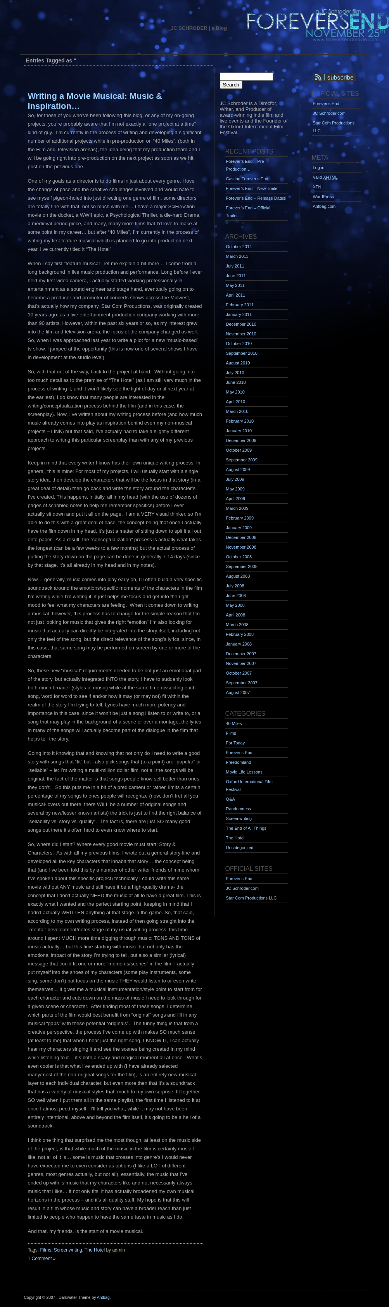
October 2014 (239, 246)
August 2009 (238, 469)
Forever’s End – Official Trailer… (248, 211)
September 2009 (242, 460)
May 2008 (235, 605)
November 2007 (241, 663)
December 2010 (241, 324)
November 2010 (241, 333)
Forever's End (239, 752)
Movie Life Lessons (244, 772)
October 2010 (239, 343)
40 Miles (234, 723)
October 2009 (239, 450)
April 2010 (236, 401)
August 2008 (238, 576)
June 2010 (236, 382)
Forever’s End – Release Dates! (256, 198)
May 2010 (235, 392)
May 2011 (235, 285)
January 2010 (239, 430)
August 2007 (238, 692)
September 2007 (242, 682)
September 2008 (242, 566)
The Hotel (95, 1250)
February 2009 (240, 518)
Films (46, 1250)
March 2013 (237, 256)
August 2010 (238, 363)
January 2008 (239, 644)
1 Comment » (42, 1258)
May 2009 (235, 489)
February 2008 (240, 634)
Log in (319, 167)
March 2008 (237, 624)
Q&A (230, 799)
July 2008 (235, 586)
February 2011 (240, 304)
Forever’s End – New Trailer (252, 188)
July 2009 (235, 479)
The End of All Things (246, 828)
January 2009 (239, 527)
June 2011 (236, 275)
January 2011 (239, 314)
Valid (325, 177)
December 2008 (241, 537)
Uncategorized (240, 847)
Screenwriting (68, 1250)
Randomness (238, 808)
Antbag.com (324, 206)
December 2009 (241, 440)
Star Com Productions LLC (251, 898)
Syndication (345, 77)
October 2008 (239, 556)
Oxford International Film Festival (249, 785)
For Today (235, 743)
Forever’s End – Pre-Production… (246, 165)
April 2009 (236, 498)
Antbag (103, 1297)
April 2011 (236, 295)
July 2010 (235, 372)
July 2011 (235, 266)
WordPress (323, 196)
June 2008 (236, 595)
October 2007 (239, 673)
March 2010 (237, 411)
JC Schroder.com (242, 888)
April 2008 (236, 615)
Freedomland (238, 762)
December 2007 (241, 653)
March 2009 (237, 508)
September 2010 (242, 353)
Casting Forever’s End (247, 178)
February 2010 (240, 421)
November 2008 (241, 547)
